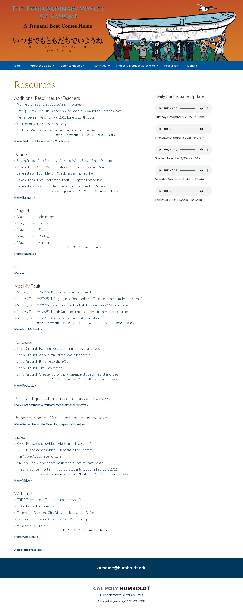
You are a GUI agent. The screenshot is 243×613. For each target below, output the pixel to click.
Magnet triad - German (33, 223)
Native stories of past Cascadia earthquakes (49, 104)
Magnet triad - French (33, 229)
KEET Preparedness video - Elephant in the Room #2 (55, 443)
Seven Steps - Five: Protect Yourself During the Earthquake (60, 180)
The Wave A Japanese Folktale (39, 456)
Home (16, 65)
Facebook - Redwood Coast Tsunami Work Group (52, 519)
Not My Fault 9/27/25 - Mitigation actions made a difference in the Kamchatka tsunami (79, 299)
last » (111, 135)
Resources (171, 65)
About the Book (40, 65)
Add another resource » (29, 549)
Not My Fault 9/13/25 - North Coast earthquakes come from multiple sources (73, 311)
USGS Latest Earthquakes (35, 506)
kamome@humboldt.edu (121, 567)
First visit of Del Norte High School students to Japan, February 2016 (67, 469)
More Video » (23, 480)
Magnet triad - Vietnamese (36, 216)
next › (101, 135)
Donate (192, 65)
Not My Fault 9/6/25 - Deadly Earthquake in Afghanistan (58, 318)
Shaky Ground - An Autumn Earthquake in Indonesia (53, 355)
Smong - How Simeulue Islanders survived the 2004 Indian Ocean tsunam (69, 111)
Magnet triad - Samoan (33, 242)
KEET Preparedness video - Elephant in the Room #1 (55, 450)
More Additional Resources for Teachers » (41, 141)
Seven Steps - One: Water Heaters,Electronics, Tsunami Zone (61, 167)
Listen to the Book (72, 65)
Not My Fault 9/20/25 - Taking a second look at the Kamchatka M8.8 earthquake (74, 305)
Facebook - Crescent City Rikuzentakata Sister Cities (56, 512)
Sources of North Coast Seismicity (42, 124)
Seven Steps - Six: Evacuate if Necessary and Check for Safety (61, 186)
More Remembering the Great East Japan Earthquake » (50, 424)
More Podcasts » (25, 385)
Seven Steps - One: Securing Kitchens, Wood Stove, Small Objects (64, 160)
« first (58, 135)
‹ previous (71, 135)
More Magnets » (25, 253)
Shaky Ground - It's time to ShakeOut (43, 361)
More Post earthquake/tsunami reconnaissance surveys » (51, 405)
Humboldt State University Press (121, 594)
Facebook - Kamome (31, 525)
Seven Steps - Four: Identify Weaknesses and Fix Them (56, 173)
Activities (100, 65)
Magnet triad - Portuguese (36, 236)
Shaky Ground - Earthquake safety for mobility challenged (58, 348)
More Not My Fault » (28, 329)
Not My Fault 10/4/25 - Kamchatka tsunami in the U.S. (55, 292)
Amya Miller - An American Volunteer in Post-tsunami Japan (60, 463)
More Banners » (24, 197)
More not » (21, 273)
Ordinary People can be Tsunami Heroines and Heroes (56, 130)
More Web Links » (26, 536)
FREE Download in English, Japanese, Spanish (50, 500)
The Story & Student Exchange (135, 65)
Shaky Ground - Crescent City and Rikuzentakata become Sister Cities (67, 374)
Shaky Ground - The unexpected (39, 368)
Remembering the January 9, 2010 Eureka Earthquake (56, 117)
